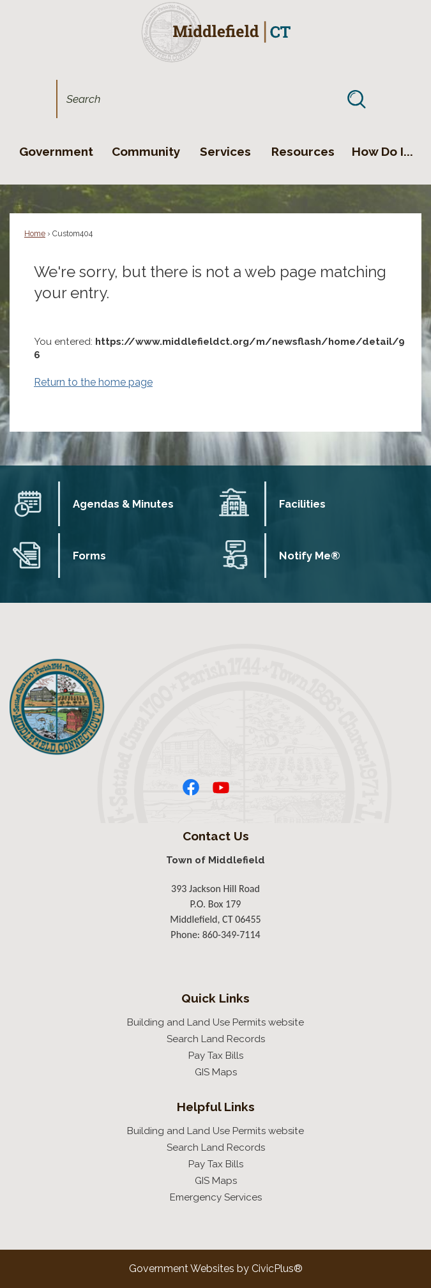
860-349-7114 (231, 934)
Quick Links (215, 998)
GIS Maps (216, 1072)
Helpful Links (216, 1107)
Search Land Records (216, 1039)
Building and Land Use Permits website (215, 1022)
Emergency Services (216, 1197)
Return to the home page (93, 382)
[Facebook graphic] (191, 787)
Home (34, 233)
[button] (356, 99)
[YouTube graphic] (221, 787)
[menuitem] (56, 151)
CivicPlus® (277, 1268)
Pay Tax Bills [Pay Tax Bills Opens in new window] (215, 1055)
